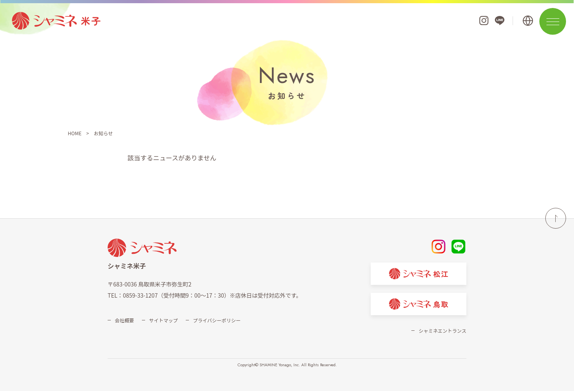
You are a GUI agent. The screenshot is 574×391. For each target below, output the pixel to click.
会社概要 (124, 320)
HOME (74, 133)
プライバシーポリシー (217, 320)
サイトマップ (163, 320)
